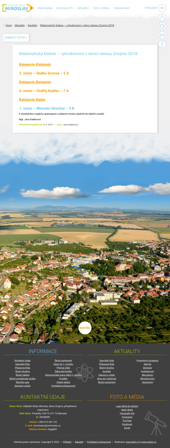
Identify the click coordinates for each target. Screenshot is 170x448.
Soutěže (32, 25)
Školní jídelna (22, 375)
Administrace (162, 17)
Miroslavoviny (147, 378)
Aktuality (82, 8)
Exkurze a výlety (106, 375)
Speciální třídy (22, 364)
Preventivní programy (147, 360)
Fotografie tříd (127, 413)
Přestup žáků (63, 367)
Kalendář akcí (121, 8)
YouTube (127, 420)
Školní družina (22, 371)
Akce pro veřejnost (106, 378)
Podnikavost (147, 371)
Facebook (162, 44)
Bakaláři (162, 26)
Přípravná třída (22, 367)
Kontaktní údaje (22, 360)
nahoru (85, 327)
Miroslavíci (147, 375)
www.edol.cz (132, 442)
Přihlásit (67, 442)
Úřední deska (44, 8)
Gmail (161, 35)
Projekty (63, 378)
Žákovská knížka (63, 371)
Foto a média (100, 8)
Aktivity (147, 364)
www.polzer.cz (148, 442)
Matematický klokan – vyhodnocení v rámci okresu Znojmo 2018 (77, 25)
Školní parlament (63, 360)
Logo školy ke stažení (127, 406)
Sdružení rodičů (22, 386)
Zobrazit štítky (15, 37)
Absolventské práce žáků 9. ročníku (63, 375)
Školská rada (22, 382)
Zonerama (127, 417)
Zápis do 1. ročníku (63, 364)
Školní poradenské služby (22, 378)
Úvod (8, 25)
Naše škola (127, 409)
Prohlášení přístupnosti (63, 386)
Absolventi (147, 382)
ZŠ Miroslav (18, 8)
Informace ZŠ (64, 8)
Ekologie (147, 367)
